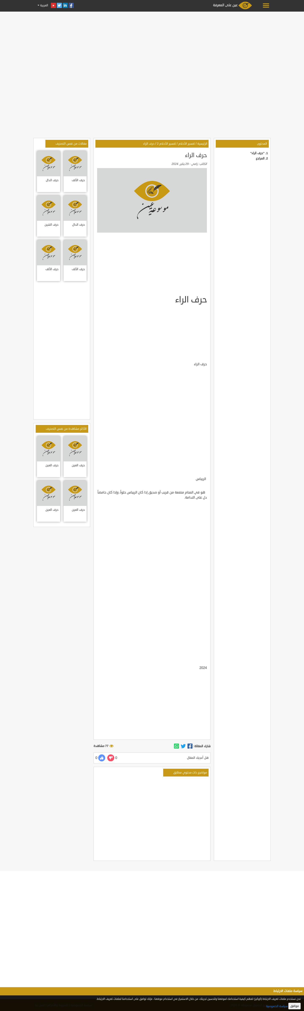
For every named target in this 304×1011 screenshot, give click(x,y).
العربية (43, 5)
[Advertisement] (152, 42)
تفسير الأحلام (186, 144)
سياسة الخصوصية (277, 1006)
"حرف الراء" (257, 153)
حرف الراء (149, 144)
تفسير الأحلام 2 (166, 144)
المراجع (260, 158)
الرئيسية (202, 144)
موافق (294, 1006)
